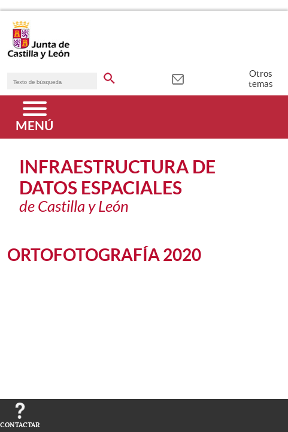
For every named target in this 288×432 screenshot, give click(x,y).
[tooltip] (177, 78)
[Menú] (34, 117)
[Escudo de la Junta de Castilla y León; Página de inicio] (38, 56)
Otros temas (260, 78)
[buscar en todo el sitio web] (109, 76)
